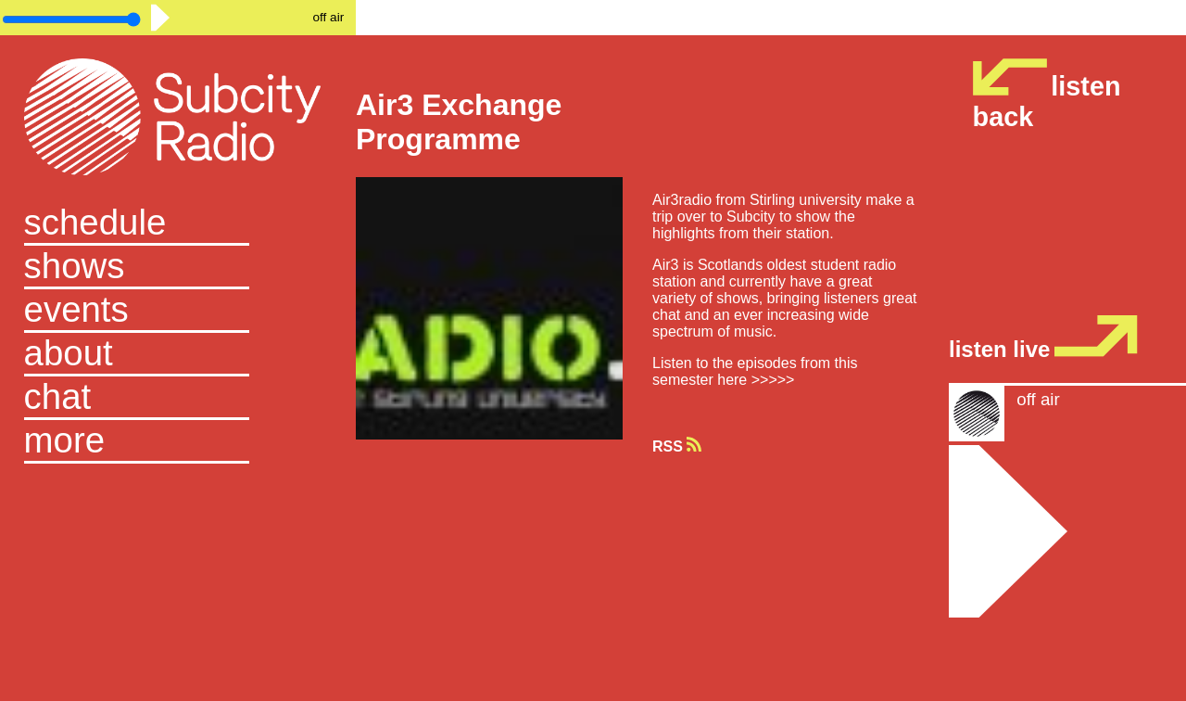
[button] (178, 442)
